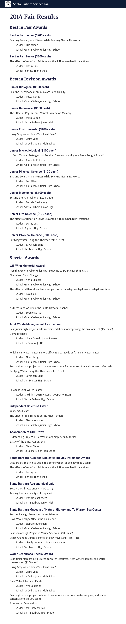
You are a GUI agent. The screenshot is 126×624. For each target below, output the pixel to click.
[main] (63, 316)
